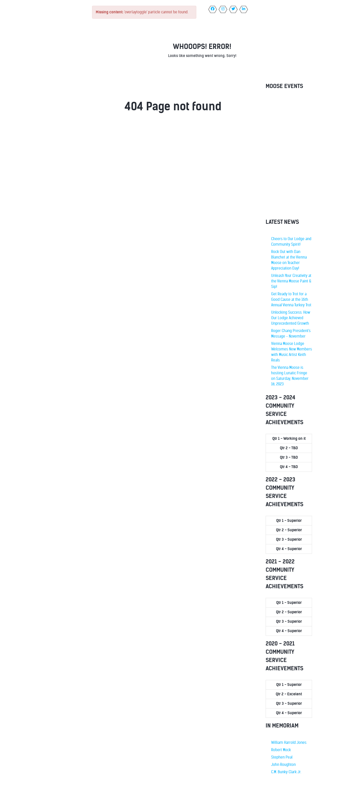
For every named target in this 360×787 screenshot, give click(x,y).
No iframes (289, 155)
